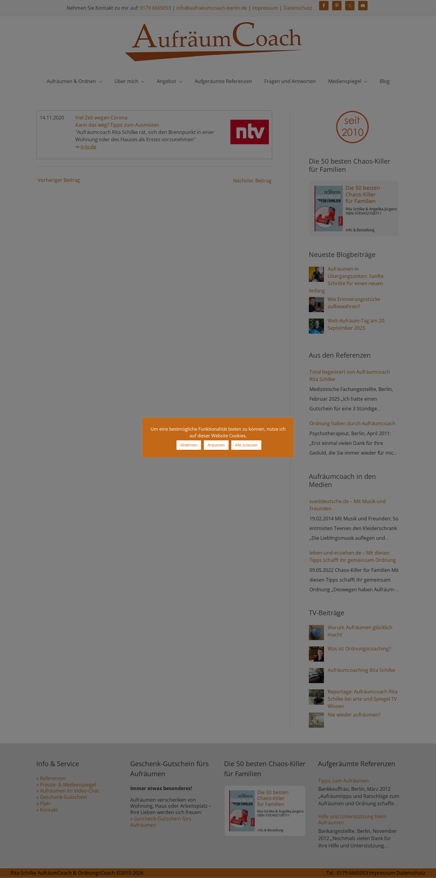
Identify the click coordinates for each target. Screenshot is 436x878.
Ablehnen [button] (188, 445)
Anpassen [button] (216, 445)
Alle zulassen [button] (246, 445)
